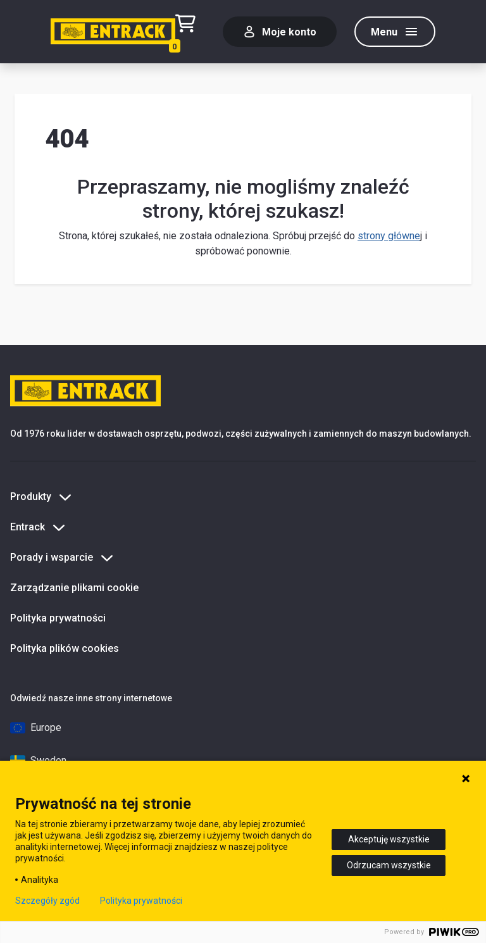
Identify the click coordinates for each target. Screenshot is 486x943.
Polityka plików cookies (64, 648)
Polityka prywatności (58, 618)
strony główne (389, 236)
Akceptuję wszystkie (389, 839)
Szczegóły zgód (47, 901)
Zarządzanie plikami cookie (74, 588)
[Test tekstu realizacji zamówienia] (190, 32)
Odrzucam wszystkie (389, 865)
